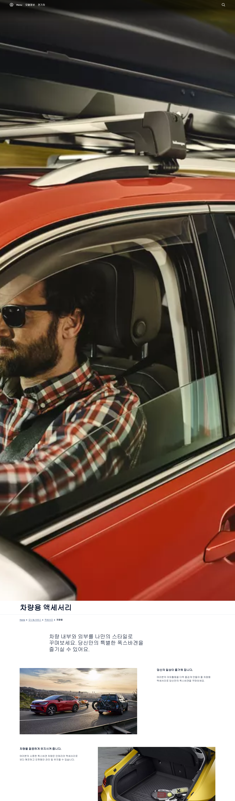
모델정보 (30, 4)
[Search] (223, 5)
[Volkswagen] (11, 5)
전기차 (41, 4)
